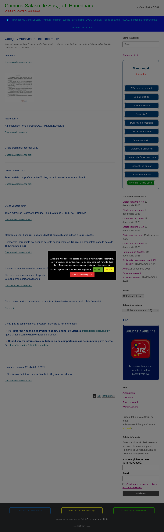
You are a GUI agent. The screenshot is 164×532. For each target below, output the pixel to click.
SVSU (89, 20)
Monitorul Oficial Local (81, 27)
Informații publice (61, 20)
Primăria (46, 20)
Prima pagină (16, 20)
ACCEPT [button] (98, 270)
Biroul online (78, 20)
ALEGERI (127, 20)
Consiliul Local (33, 20)
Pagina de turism (111, 20)
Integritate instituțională (145, 20)
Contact (97, 20)
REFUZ (109, 270)
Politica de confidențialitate (82, 274)
